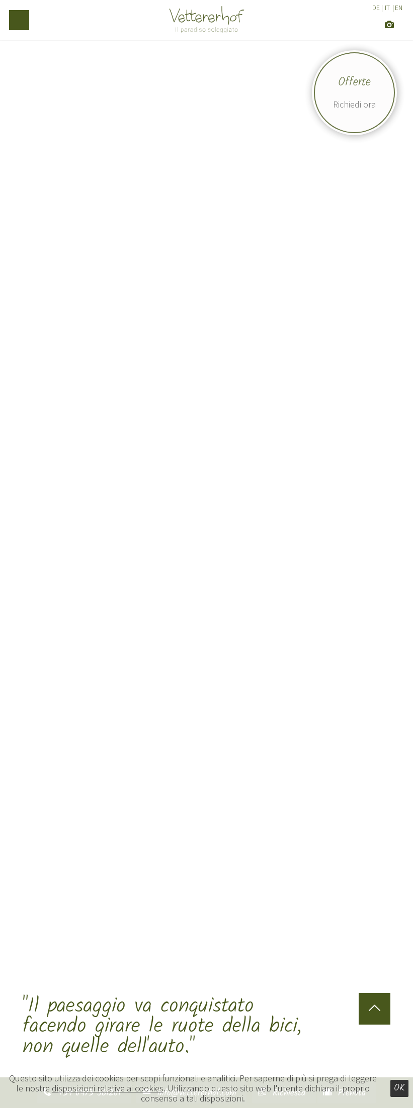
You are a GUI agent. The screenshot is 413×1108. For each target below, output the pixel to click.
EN (398, 8)
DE (376, 8)
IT (387, 8)
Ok (399, 1088)
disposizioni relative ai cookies (107, 1088)
